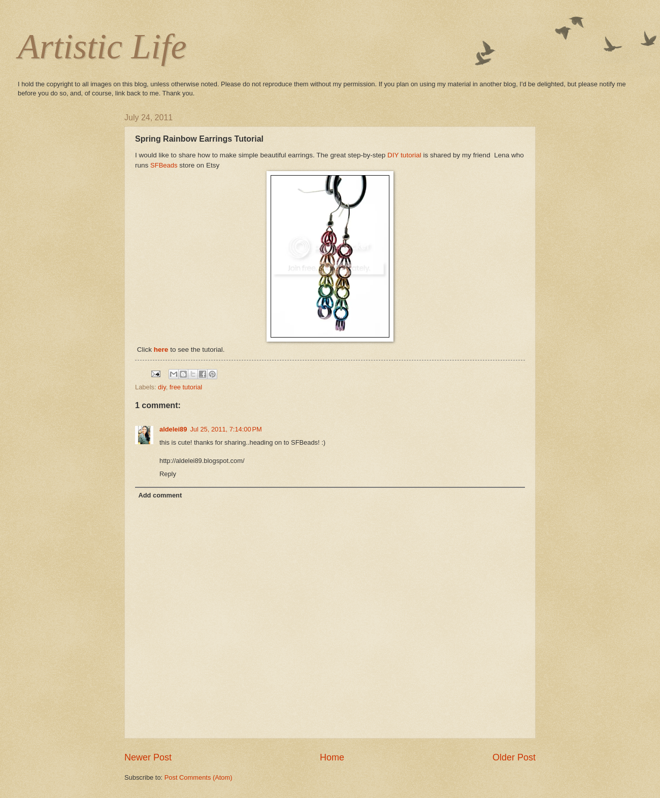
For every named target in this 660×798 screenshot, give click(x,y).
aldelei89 (173, 429)
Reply (167, 474)
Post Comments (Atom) (198, 777)
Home (332, 757)
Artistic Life (102, 46)
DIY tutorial (404, 155)
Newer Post (148, 757)
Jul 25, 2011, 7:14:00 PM (225, 429)
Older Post (514, 757)
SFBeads (163, 165)
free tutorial (186, 387)
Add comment (160, 495)
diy (162, 387)
